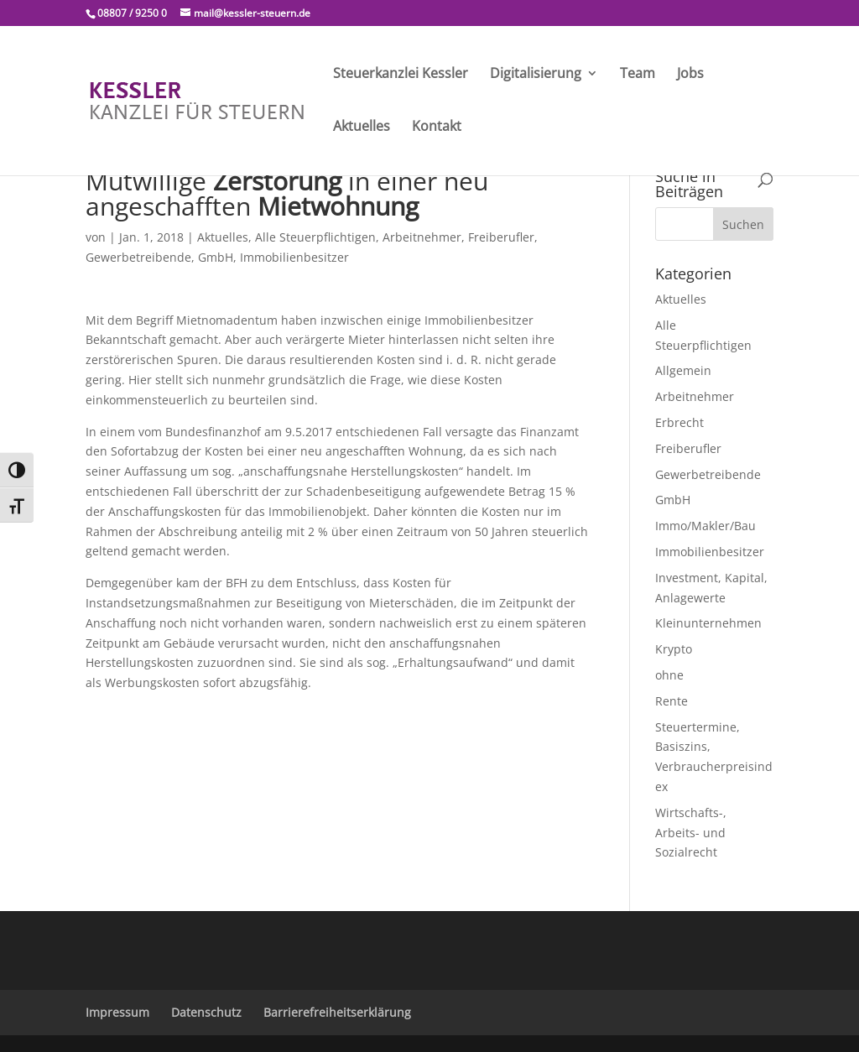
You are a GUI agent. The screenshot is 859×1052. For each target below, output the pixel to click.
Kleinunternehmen (708, 623)
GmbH (215, 257)
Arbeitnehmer (422, 237)
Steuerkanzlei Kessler (400, 74)
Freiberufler (501, 237)
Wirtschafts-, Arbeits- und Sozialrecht (690, 833)
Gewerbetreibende (138, 257)
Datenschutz (206, 1012)
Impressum (117, 1012)
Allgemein (683, 370)
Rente (671, 701)
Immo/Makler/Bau (705, 526)
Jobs (690, 74)
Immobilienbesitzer (294, 257)
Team (637, 74)
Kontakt (436, 127)
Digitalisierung (535, 74)
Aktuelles (361, 127)
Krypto (673, 649)
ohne (669, 675)
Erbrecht (679, 422)
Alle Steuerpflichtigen (315, 237)
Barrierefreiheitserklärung (337, 1012)
